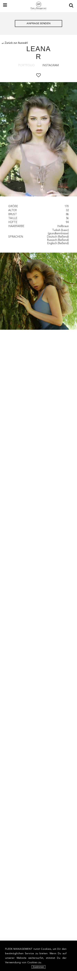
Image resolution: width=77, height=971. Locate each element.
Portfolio (26, 65)
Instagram (50, 65)
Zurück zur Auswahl (15, 43)
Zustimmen (38, 967)
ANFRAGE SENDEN (38, 23)
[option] (38, 139)
